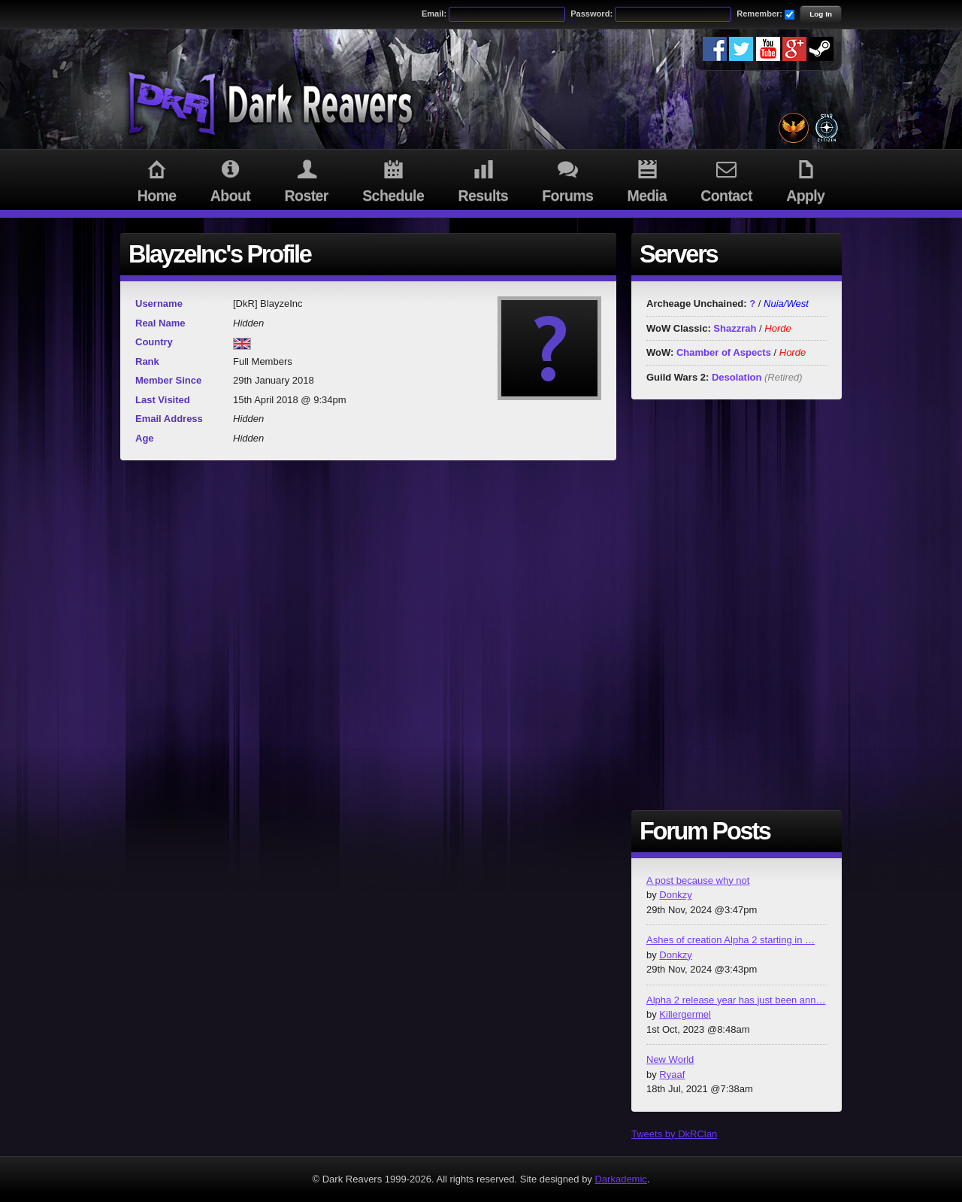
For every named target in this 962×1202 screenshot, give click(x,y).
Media (647, 179)
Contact (726, 179)
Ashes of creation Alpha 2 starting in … (730, 940)
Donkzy (675, 894)
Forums (568, 179)
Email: (434, 13)
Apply (805, 179)
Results (483, 179)
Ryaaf (672, 1074)
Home (157, 179)
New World (670, 1059)
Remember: (759, 13)
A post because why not (697, 880)
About (230, 179)
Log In (820, 14)
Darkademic (620, 1179)
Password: (591, 13)
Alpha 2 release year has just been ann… (736, 1000)
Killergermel (685, 1014)
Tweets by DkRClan (674, 1134)
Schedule (393, 179)
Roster (306, 179)
